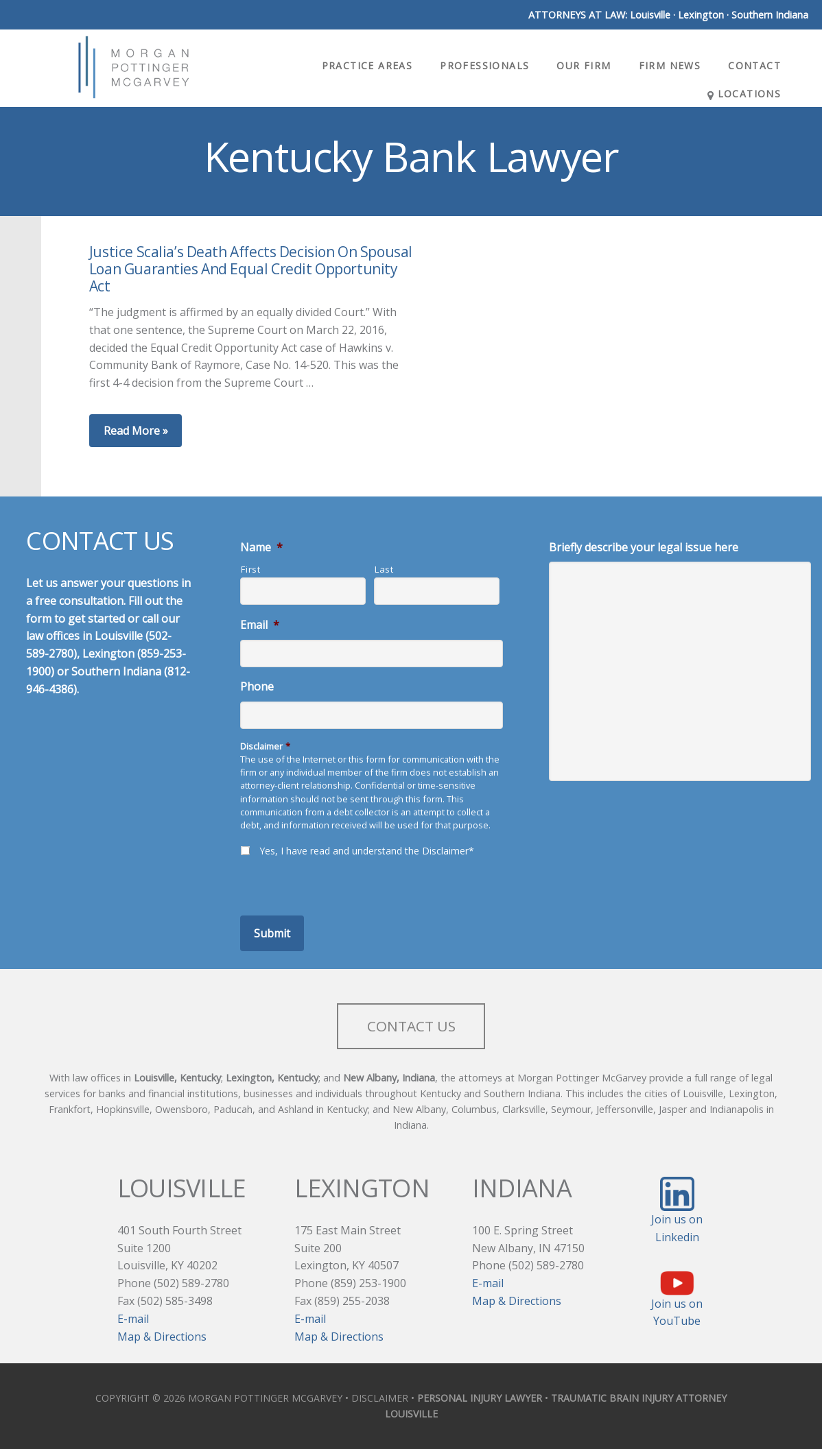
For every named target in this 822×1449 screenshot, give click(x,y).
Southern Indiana (769, 14)
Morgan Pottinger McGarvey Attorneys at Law (133, 67)
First (250, 569)
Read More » (136, 430)
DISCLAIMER (379, 1397)
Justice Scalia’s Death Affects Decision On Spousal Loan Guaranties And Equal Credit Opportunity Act (250, 269)
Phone (257, 687)
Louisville (650, 14)
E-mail (133, 1318)
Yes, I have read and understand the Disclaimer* (366, 850)
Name (261, 547)
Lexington (701, 14)
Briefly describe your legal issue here (643, 547)
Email (259, 625)
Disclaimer (265, 746)
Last (384, 569)
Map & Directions (162, 1336)
